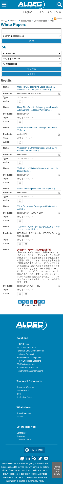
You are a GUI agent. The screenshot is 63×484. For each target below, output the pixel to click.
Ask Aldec (21, 436)
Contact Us (22, 433)
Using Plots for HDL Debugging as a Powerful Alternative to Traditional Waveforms (37, 108)
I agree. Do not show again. (57, 470)
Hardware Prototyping (26, 354)
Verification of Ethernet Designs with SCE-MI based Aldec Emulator (37, 149)
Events (20, 417)
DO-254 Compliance (26, 364)
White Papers (23, 390)
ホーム (4, 21)
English (27, 12)
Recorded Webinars (25, 387)
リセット (31, 73)
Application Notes (24, 397)
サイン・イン (44, 12)
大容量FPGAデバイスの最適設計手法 (35, 250)
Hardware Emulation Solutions (30, 351)
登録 (58, 12)
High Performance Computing (30, 371)
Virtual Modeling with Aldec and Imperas (36, 189)
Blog (19, 394)
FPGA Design (23, 344)
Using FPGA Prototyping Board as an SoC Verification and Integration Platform (36, 88)
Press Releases (24, 413)
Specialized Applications (27, 367)
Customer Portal (24, 439)
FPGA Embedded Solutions (29, 361)
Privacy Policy (37, 481)
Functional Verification (26, 347)
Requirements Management (29, 357)
